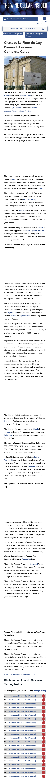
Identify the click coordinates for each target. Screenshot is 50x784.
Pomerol (7, 95)
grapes (21, 210)
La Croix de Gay (29, 199)
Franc (14, 179)
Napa (8, 432)
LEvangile (31, 466)
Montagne (30, 230)
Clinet (14, 316)
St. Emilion (39, 230)
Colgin (36, 429)
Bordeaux (17, 108)
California (8, 435)
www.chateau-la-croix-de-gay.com (19, 674)
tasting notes (25, 95)
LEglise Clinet (25, 316)
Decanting (26, 559)
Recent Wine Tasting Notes (12, 34)
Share (39, 23)
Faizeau (41, 227)
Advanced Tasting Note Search (35, 35)
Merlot (40, 188)
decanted (34, 564)
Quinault (7, 421)
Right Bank (12, 313)
